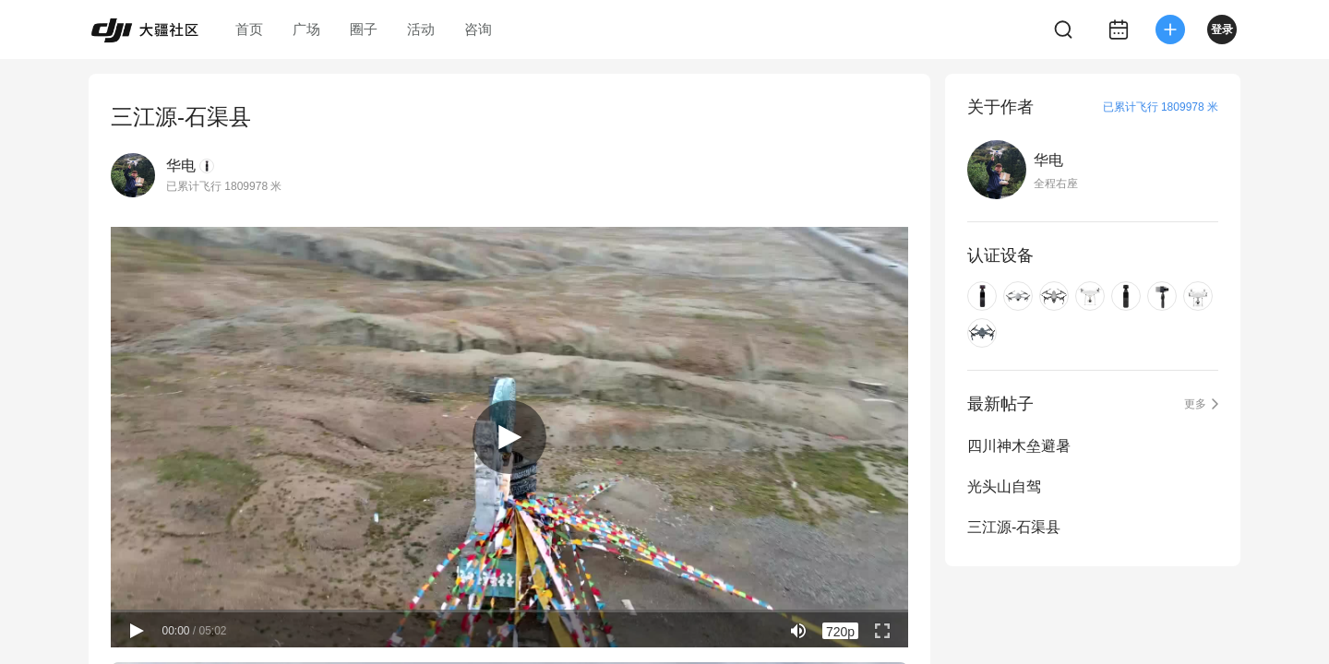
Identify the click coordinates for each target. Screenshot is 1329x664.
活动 (421, 29)
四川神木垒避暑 (1019, 446)
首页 (249, 29)
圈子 (363, 29)
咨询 (478, 29)
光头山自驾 (1004, 486)
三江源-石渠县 (1013, 527)
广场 (306, 29)
